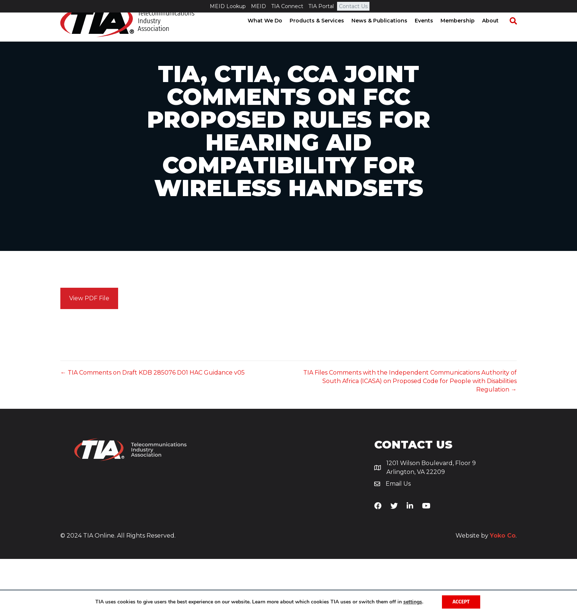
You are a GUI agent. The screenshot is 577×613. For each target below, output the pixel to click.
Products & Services (324, 33)
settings (412, 601)
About (497, 33)
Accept (461, 601)
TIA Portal (321, 6)
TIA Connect (287, 6)
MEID (258, 6)
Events (431, 33)
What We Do (272, 33)
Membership (464, 33)
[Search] (516, 33)
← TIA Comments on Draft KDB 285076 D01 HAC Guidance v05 (152, 426)
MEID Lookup (228, 6)
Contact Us (353, 6)
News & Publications (386, 33)
